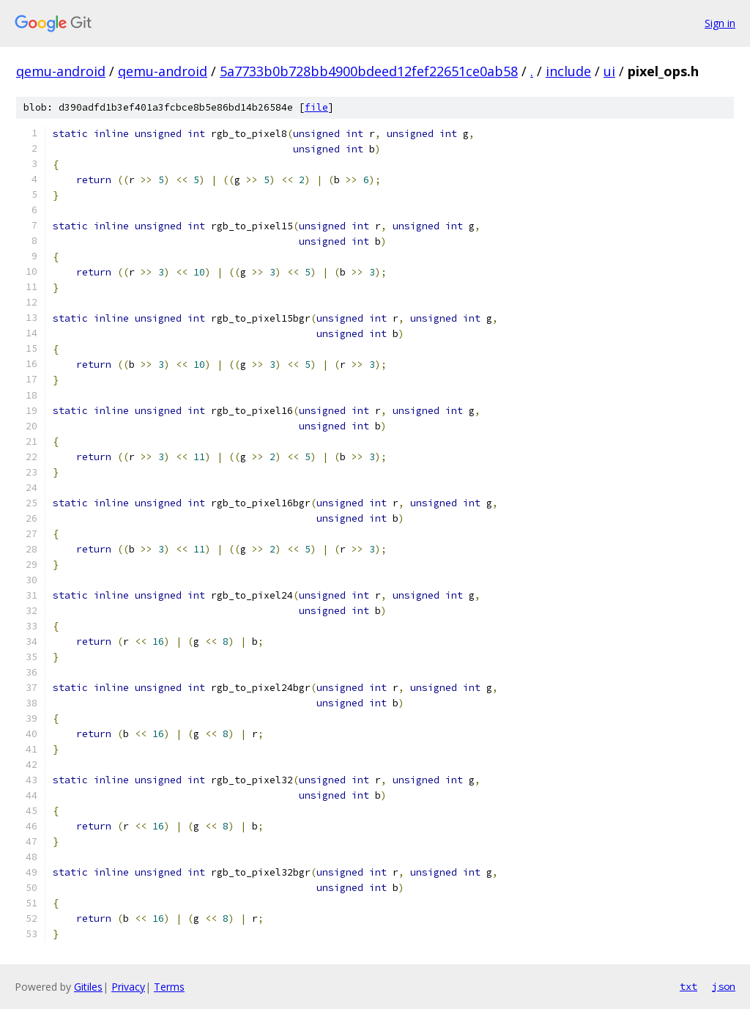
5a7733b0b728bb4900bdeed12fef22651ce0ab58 (369, 71)
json (723, 986)
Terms (169, 987)
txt (688, 986)
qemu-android (60, 71)
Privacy (128, 987)
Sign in (720, 23)
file (316, 107)
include (568, 71)
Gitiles (88, 987)
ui (609, 71)
